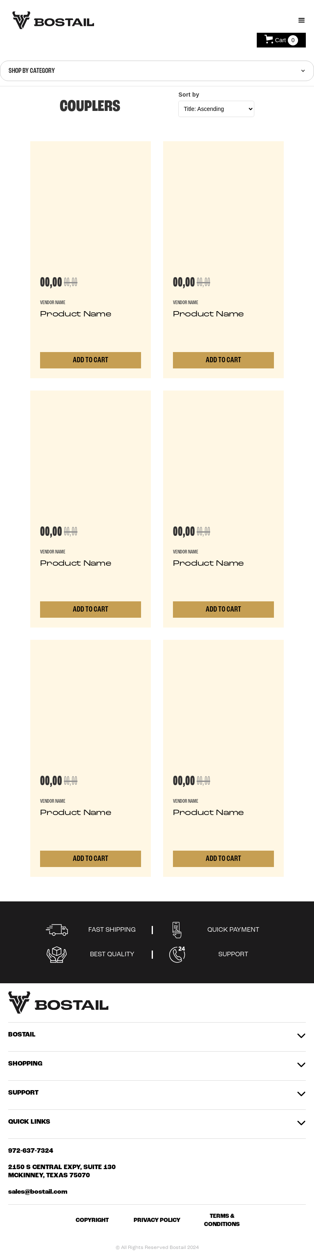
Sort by (188, 94)
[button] (301, 20)
